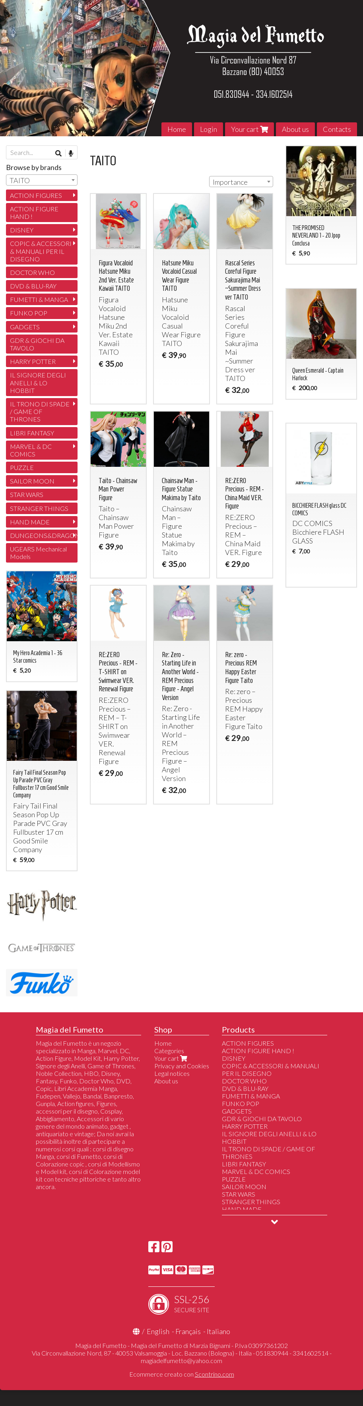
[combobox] (241, 181)
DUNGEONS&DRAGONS (44, 535)
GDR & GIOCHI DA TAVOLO (37, 344)
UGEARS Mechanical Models (38, 552)
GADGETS (25, 327)
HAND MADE (30, 522)
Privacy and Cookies (181, 1065)
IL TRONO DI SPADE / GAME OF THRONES (40, 411)
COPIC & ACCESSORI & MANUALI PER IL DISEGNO (41, 251)
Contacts (337, 129)
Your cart (249, 129)
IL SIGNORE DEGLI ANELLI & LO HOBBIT (38, 382)
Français (188, 1331)
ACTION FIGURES (36, 195)
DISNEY (21, 230)
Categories (169, 1050)
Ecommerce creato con (181, 1374)
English (158, 1331)
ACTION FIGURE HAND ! (34, 212)
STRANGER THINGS (39, 508)
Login (208, 129)
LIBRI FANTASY (32, 433)
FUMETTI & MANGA (39, 299)
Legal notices (172, 1073)
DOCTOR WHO (32, 272)
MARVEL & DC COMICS (31, 450)
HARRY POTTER (33, 361)
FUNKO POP (28, 313)
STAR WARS (26, 494)
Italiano (218, 1331)
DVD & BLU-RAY (33, 286)
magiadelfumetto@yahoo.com (181, 1360)
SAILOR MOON (32, 481)
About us (295, 129)
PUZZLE (22, 467)
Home (176, 129)
